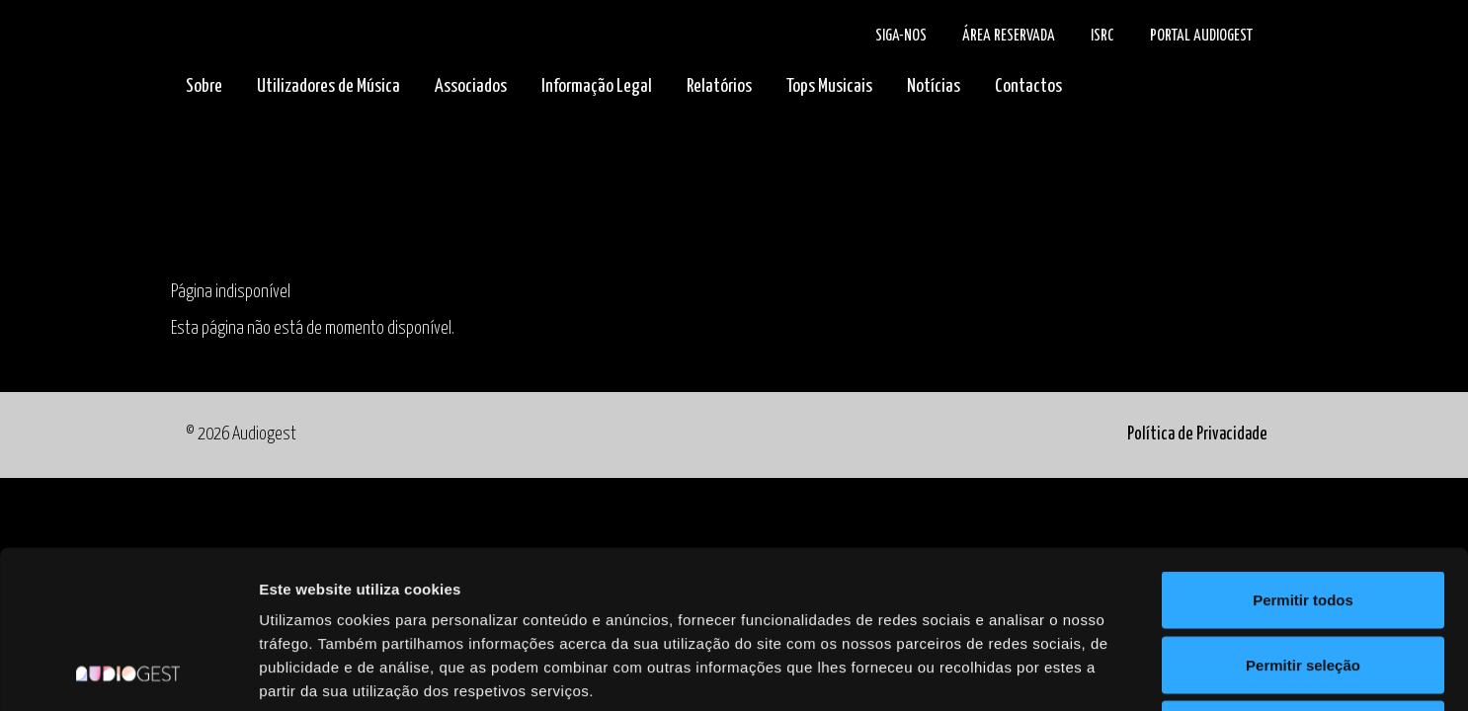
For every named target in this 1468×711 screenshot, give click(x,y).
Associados (471, 86)
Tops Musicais (829, 86)
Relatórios (719, 86)
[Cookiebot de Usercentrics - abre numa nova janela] (127, 672)
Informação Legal (596, 86)
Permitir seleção (1303, 517)
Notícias (933, 86)
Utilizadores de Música (328, 86)
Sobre (204, 86)
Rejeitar (1302, 581)
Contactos (1028, 86)
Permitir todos (1303, 451)
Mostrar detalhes (1084, 672)
